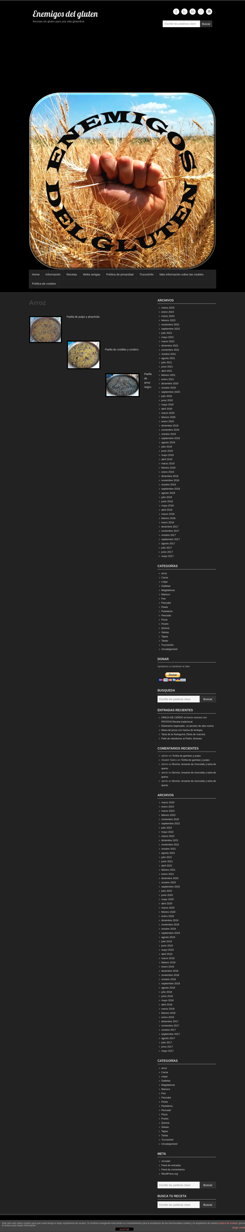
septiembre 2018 (170, 488)
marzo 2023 (168, 316)
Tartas (164, 640)
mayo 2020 (167, 404)
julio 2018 (166, 497)
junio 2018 (167, 501)
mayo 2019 (167, 455)
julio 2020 (166, 396)
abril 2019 (166, 459)
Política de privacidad (120, 274)
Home (36, 274)
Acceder (166, 1161)
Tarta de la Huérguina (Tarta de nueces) (183, 734)
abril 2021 (166, 370)
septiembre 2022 (170, 328)
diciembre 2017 (169, 526)
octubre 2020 (168, 387)
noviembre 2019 (170, 429)
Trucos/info (147, 274)
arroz (164, 573)
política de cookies (228, 1223)
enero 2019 (167, 471)
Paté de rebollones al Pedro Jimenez (181, 738)
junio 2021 (167, 366)
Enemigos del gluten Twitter (184, 11)
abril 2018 (166, 509)
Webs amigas (91, 274)
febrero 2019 (168, 467)
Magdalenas (168, 590)
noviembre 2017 (170, 530)
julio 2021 (166, 362)
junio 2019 (167, 450)
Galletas (166, 586)
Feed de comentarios (173, 1169)
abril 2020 (166, 408)
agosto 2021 (168, 358)
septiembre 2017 (170, 539)
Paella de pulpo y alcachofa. (83, 316)
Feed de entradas (171, 1165)
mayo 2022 (167, 337)
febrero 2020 (168, 417)
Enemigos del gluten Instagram (201, 11)
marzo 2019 (168, 463)
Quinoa (165, 628)
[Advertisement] (122, 61)
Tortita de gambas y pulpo (186, 755)
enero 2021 (167, 379)
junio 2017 (167, 551)
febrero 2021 (168, 375)
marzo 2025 (168, 307)
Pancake (166, 602)
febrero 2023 (168, 320)
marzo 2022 (168, 341)
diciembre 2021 (169, 345)
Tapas (164, 636)
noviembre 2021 (170, 349)
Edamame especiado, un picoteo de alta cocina (187, 725)
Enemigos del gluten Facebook (176, 11)
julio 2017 (166, 547)
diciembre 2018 (169, 476)
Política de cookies (44, 283)
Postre (165, 623)
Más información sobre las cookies (181, 274)
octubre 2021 (168, 354)
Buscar (206, 23)
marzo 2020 (168, 412)
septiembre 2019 (170, 438)
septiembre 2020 (170, 391)
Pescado (166, 615)
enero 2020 (167, 421)
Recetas (71, 274)
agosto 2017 (168, 543)
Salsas (165, 632)
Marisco (165, 594)
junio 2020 (167, 400)
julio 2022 (166, 332)
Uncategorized (169, 649)
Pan (163, 598)
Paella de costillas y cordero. (122, 349)
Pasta (164, 607)
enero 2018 (167, 522)
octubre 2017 (168, 535)
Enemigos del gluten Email (209, 11)
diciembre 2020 (169, 383)
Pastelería (167, 611)
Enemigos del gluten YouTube (192, 11)
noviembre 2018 (170, 480)
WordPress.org (169, 1173)
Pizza (164, 619)
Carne (164, 577)
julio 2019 (166, 446)
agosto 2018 (168, 492)
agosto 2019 (168, 442)
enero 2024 (167, 311)
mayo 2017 (167, 556)
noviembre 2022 (170, 324)
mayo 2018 (167, 505)
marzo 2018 (168, 514)
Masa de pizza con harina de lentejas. (182, 730)
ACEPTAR (124, 1229)
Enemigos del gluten (65, 13)
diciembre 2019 (169, 425)
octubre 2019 (168, 434)
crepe (164, 581)
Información (53, 274)
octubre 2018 (168, 484)
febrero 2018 (168, 518)
